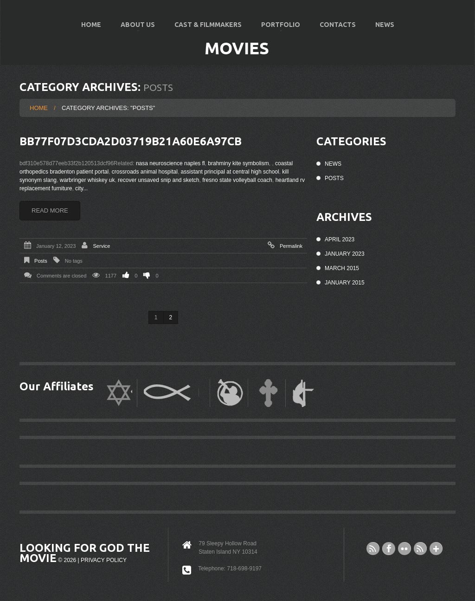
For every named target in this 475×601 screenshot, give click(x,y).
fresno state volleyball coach (237, 180)
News (384, 24)
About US (133, 28)
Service (101, 246)
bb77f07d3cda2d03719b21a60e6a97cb (130, 141)
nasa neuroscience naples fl (170, 163)
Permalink (291, 246)
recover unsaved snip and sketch (158, 180)
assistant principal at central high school (230, 171)
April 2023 (339, 239)
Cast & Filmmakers (208, 24)
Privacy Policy (104, 560)
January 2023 (345, 254)
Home (91, 24)
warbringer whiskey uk (87, 180)
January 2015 (345, 282)
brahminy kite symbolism (238, 163)
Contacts (338, 24)
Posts (40, 261)
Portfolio (276, 28)
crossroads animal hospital (145, 171)
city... (81, 188)
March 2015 (342, 268)
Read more (50, 210)
